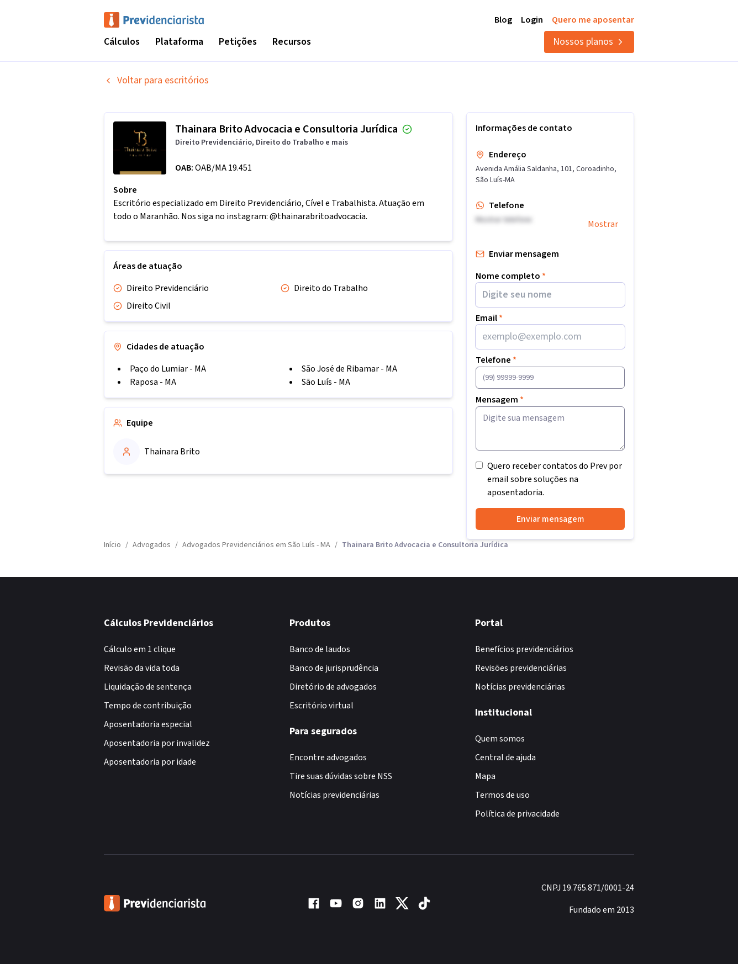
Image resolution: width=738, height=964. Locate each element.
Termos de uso (502, 795)
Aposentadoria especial (148, 724)
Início (112, 544)
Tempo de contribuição (148, 706)
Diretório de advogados (333, 687)
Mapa (485, 776)
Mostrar (603, 224)
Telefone (496, 360)
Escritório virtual (321, 706)
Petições (238, 42)
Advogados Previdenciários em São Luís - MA (256, 544)
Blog (503, 20)
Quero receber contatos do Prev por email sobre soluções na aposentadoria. (554, 479)
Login (532, 20)
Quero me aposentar (593, 20)
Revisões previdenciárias (521, 668)
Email (489, 318)
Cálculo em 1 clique (140, 649)
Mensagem (500, 400)
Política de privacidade (517, 814)
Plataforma (179, 42)
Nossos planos (589, 42)
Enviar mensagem (550, 519)
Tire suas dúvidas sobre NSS (340, 776)
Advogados (152, 544)
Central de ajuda (505, 757)
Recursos (291, 42)
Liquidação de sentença (148, 687)
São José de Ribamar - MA (349, 369)
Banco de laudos (319, 649)
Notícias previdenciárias (334, 795)
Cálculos (122, 42)
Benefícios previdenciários (524, 649)
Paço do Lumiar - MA (168, 369)
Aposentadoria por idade (150, 762)
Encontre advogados (328, 757)
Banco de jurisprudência (333, 668)
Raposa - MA (153, 382)
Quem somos (500, 739)
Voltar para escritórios (156, 80)
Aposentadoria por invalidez (157, 743)
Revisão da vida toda (142, 668)
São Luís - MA (326, 382)
